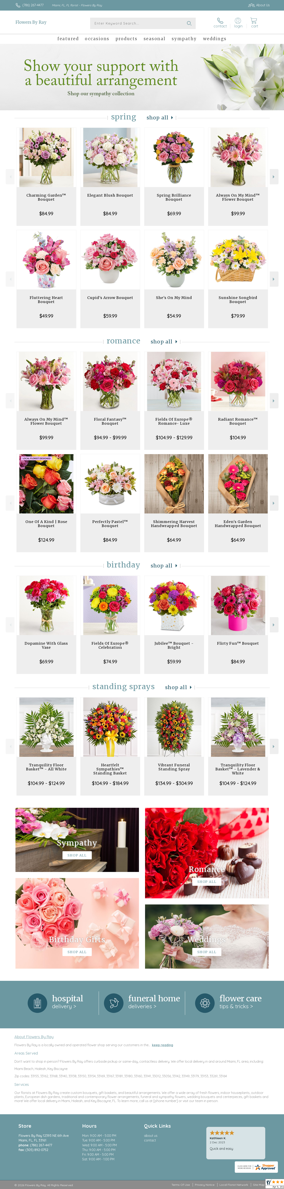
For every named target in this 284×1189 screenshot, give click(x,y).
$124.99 (46, 540)
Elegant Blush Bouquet (110, 195)
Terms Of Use (180, 1185)
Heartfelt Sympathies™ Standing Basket (110, 769)
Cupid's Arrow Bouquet (110, 297)
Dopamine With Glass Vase (46, 645)
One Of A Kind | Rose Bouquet (46, 523)
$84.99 (46, 213)
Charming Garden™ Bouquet (46, 197)
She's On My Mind (174, 297)
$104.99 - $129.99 (174, 437)
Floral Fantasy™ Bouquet (110, 421)
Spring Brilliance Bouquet (174, 197)
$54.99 (174, 316)
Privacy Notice (204, 1185)
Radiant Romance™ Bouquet (238, 421)
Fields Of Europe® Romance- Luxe (174, 421)
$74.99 (110, 661)
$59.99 (110, 316)
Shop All (158, 118)
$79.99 (238, 316)
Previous (10, 176)
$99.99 (238, 213)
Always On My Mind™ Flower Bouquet (238, 197)
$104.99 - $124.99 (46, 783)
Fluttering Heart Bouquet (46, 299)
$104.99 (238, 437)
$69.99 (174, 213)
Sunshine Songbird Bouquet (238, 299)
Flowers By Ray (31, 22)
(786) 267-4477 (33, 5)
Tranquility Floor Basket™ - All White (46, 767)
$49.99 (46, 316)
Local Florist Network (234, 1185)
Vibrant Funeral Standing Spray (174, 767)
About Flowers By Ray (34, 1036)
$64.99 (174, 540)
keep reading (162, 1045)
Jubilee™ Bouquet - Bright (174, 645)
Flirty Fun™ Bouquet (238, 643)
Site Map (259, 1185)
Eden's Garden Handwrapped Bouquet (238, 523)
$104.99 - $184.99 (110, 783)
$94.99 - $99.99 (110, 437)
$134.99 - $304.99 (174, 783)
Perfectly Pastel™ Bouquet (110, 523)
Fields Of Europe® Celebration (110, 645)
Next (274, 176)
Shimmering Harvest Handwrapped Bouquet (174, 523)
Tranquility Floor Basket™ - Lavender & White (237, 769)
